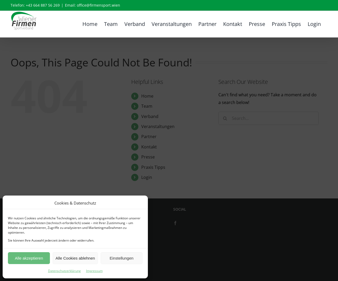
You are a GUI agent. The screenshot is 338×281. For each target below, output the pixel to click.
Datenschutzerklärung (64, 271)
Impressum (94, 271)
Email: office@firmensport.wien (92, 5)
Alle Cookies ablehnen (75, 258)
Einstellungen (121, 258)
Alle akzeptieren (29, 258)
